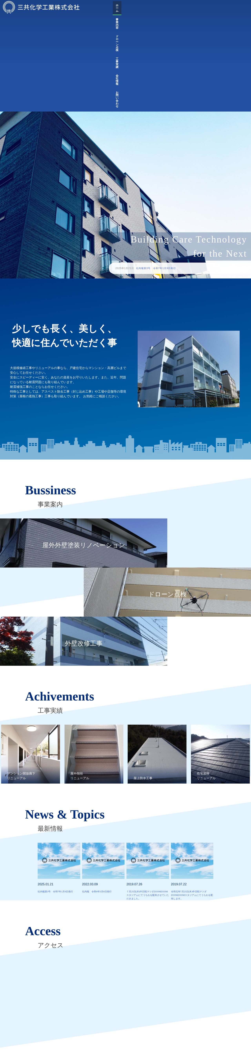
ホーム (149, 7)
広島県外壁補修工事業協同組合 (146, 1020)
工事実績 (203, 7)
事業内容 (164, 7)
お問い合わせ (240, 7)
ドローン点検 (184, 7)
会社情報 (220, 7)
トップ (56, 1056)
